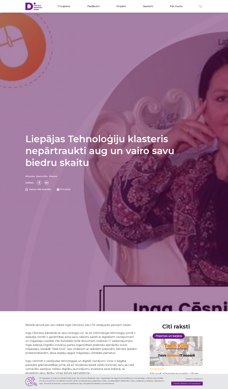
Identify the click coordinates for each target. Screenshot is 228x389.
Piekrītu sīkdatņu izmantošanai (187, 383)
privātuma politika (47, 381)
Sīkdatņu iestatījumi (194, 379)
